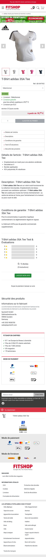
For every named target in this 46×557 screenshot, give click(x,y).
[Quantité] (8, 121)
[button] (3, 46)
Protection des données (31, 485)
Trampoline (28, 514)
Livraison (6, 492)
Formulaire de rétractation (11, 496)
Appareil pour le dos (10, 542)
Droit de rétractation (30, 492)
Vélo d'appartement (31, 507)
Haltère (27, 522)
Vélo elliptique (8, 507)
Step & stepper (8, 533)
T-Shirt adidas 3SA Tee (21, 416)
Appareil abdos (29, 538)
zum (12, 476)
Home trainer (29, 529)
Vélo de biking (8, 522)
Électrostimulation (9, 546)
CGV (4, 485)
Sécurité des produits (12, 149)
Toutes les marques (10, 551)
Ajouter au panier (30, 121)
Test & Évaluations (11, 145)
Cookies (5, 489)
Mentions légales (29, 489)
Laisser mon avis (23, 275)
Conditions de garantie (13, 141)
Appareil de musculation (11, 514)
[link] (12, 366)
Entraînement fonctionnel (11, 538)
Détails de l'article (11, 132)
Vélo (5, 529)
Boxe (5, 525)
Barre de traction (30, 542)
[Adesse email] (18, 395)
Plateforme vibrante (31, 546)
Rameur (27, 511)
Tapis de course (8, 511)
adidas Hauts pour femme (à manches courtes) (17, 13)
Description (9, 136)
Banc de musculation (31, 518)
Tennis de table (8, 518)
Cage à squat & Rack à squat (32, 534)
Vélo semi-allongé (30, 525)
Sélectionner (7, 88)
